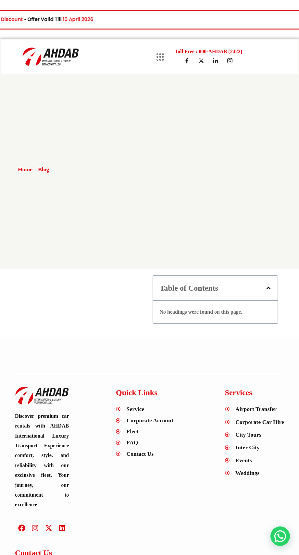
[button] (268, 288)
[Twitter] (201, 61)
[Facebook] (187, 61)
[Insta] (230, 61)
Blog (43, 169)
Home (25, 169)
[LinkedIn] (215, 61)
